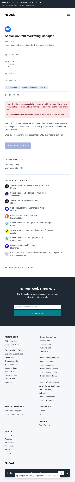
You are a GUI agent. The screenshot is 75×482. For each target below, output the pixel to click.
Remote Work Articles (47, 400)
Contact (8, 453)
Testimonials (9, 443)
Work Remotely (45, 425)
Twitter (7, 450)
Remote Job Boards (47, 397)
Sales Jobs (9, 382)
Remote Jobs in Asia (47, 365)
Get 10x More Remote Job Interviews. (17, 5)
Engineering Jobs (11, 361)
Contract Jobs (44, 341)
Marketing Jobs (11, 368)
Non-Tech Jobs (10, 372)
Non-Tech (43, 87)
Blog (41, 414)
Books (41, 418)
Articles (42, 411)
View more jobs (14, 168)
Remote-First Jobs (46, 362)
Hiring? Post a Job (12, 345)
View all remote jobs (19, 267)
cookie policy (51, 476)
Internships (43, 351)
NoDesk (8, 431)
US (9, 67)
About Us (8, 435)
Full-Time (12, 73)
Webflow (9, 41)
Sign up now (37, 313)
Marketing (12, 80)
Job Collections (45, 389)
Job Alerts (43, 393)
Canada (11, 64)
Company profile (12, 164)
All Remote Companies (13, 411)
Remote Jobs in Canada (48, 369)
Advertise (8, 439)
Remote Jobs (11, 337)
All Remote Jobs (11, 341)
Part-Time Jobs (45, 348)
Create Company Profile (14, 414)
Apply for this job (18, 145)
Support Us (9, 446)
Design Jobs (9, 357)
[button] (68, 14)
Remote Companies (14, 406)
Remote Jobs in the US (48, 376)
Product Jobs (10, 379)
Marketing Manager (29, 87)
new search (17, 114)
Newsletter (43, 421)
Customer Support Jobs (14, 354)
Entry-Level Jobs (11, 365)
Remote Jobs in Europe (48, 372)
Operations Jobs (11, 375)
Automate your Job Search (49, 386)
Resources (45, 406)
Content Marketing (13, 87)
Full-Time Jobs (45, 344)
